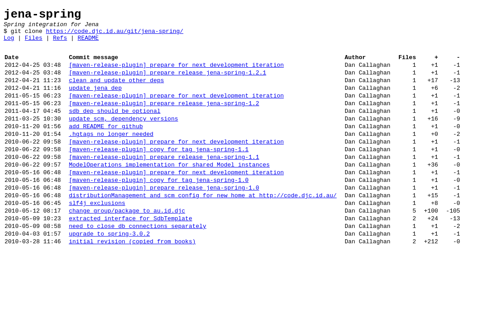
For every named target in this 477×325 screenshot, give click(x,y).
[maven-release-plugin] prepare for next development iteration (176, 74)
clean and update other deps (116, 92)
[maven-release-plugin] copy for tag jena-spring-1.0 (158, 209)
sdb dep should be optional (114, 128)
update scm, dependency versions (123, 137)
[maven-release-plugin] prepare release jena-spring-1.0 (164, 218)
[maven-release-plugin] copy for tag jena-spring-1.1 (158, 173)
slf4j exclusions (97, 236)
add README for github (106, 146)
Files (33, 44)
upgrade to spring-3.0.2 (109, 273)
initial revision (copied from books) (132, 282)
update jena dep (95, 101)
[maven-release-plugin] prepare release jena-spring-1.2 (164, 119)
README (88, 44)
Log (9, 44)
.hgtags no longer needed (111, 155)
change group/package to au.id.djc (127, 245)
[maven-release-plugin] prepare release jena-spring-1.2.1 (167, 83)
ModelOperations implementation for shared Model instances (169, 191)
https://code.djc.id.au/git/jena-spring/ (114, 36)
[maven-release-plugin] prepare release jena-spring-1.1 (164, 182)
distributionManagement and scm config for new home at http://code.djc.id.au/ (203, 227)
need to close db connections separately (137, 264)
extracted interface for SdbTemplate (130, 255)
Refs (60, 44)
